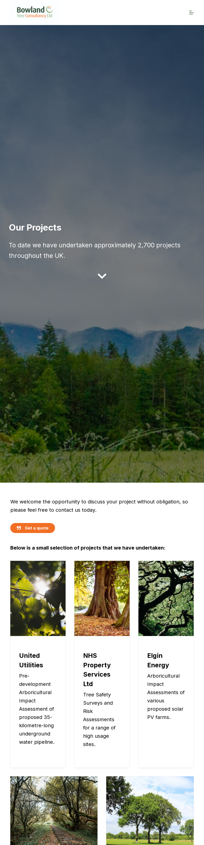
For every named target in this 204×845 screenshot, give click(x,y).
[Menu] (191, 12)
